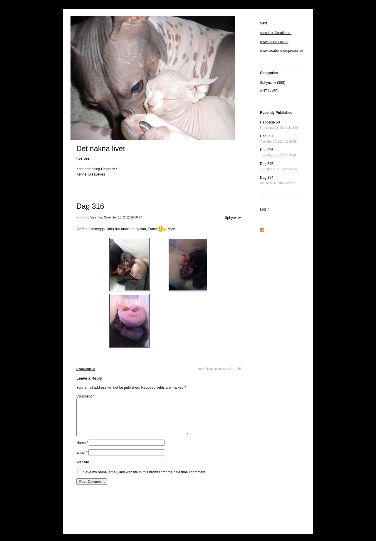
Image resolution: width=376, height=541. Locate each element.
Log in (265, 209)
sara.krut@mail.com (275, 33)
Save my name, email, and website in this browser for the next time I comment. (144, 479)
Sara (93, 217)
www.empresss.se (274, 42)
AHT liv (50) (269, 91)
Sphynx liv (233, 218)
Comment (85, 396)
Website (82, 469)
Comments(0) (85, 369)
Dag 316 (90, 206)
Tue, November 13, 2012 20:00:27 (119, 217)
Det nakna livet (100, 148)
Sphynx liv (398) (272, 83)
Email (82, 459)
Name (82, 450)
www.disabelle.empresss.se (281, 51)
